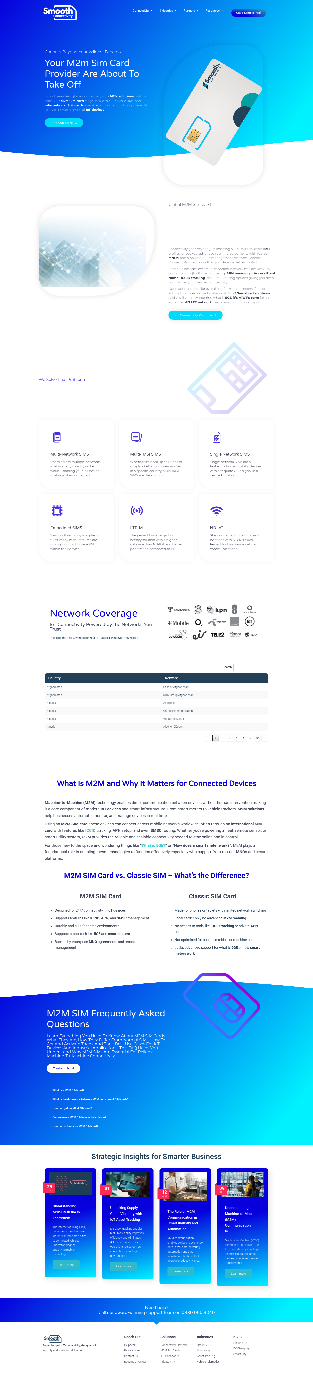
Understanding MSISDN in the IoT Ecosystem (67, 1212)
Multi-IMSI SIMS (145, 464)
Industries (168, 10)
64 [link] (258, 737)
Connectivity (143, 10)
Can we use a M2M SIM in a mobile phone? (79, 1117)
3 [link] (229, 737)
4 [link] (236, 737)
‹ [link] (208, 737)
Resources (214, 10)
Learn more (66, 1265)
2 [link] (222, 737)
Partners (191, 10)
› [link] (264, 737)
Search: (228, 667)
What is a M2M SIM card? (68, 1090)
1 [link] (215, 737)
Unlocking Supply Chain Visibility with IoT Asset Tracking (126, 1213)
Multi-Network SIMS (69, 464)
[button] (156, 1090)
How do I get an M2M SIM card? (72, 1108)
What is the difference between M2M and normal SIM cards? (90, 1099)
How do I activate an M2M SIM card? (75, 1126)
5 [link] (243, 737)
